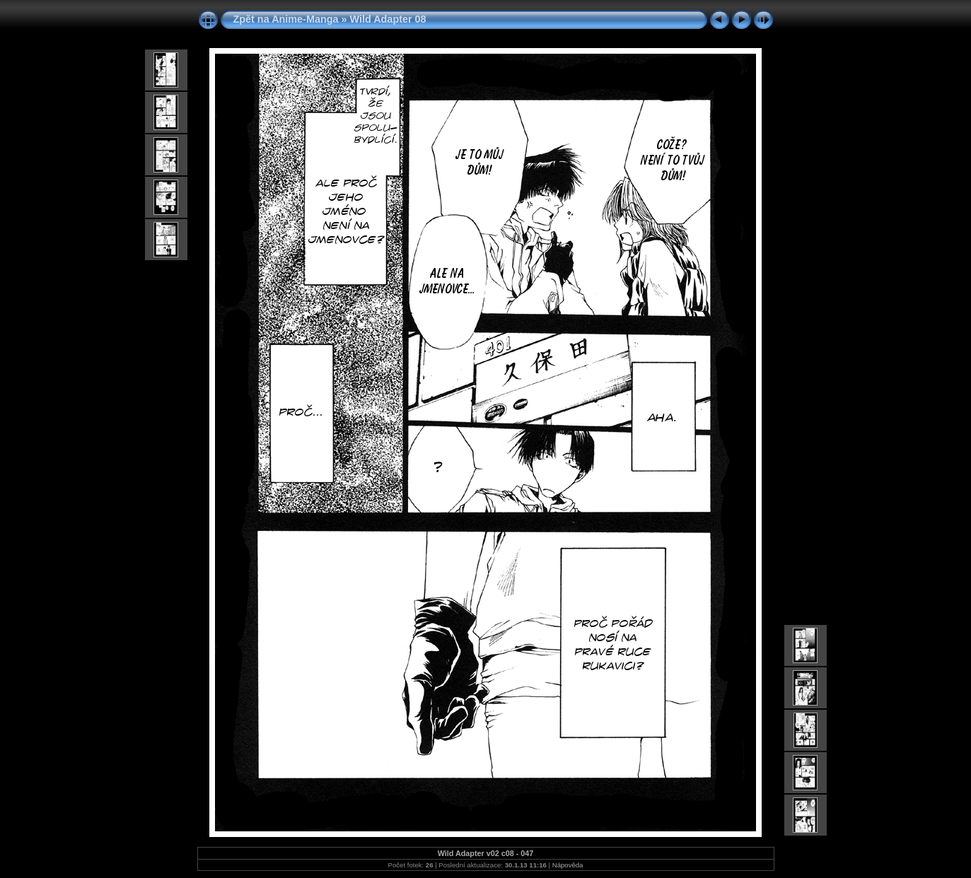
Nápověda (567, 865)
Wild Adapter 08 (387, 19)
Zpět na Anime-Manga (286, 19)
